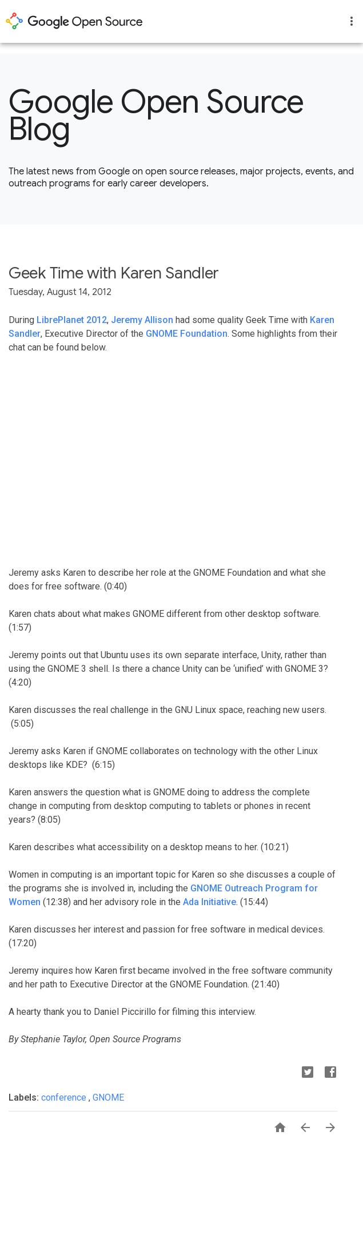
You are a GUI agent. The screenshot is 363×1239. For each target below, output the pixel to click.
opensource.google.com (74, 21)
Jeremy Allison (142, 319)
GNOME (108, 1097)
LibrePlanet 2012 (72, 319)
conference (65, 1097)
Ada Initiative (209, 902)
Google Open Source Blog (156, 115)
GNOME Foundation (187, 333)
